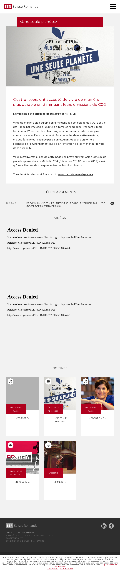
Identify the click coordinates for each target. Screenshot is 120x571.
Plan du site (37, 541)
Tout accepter (66, 568)
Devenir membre (25, 532)
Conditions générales (17, 541)
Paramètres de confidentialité (22, 535)
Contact (10, 532)
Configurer (52, 568)
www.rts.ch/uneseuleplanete (75, 174)
